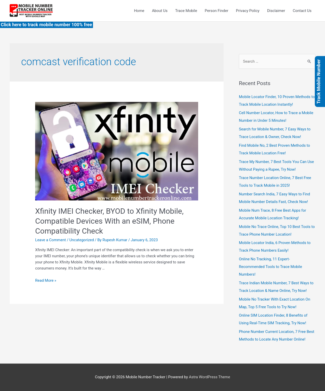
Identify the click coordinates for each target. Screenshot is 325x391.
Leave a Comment (50, 240)
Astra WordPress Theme (209, 377)
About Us (160, 10)
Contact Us (302, 10)
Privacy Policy (247, 10)
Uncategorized (81, 240)
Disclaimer (276, 10)
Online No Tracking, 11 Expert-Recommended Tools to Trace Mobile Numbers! (270, 267)
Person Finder (216, 10)
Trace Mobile (186, 10)
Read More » (45, 280)
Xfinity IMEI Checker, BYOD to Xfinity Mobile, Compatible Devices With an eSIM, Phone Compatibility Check (109, 221)
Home (139, 10)
